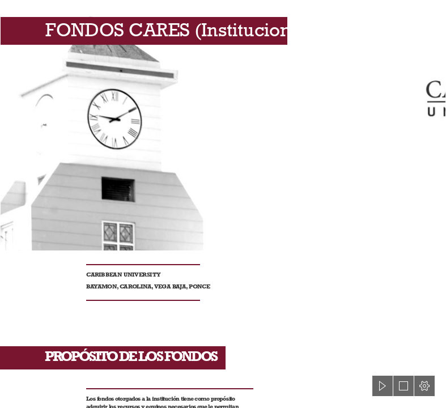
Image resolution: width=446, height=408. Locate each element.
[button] (382, 386)
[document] (223, 204)
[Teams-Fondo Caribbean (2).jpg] (223, 125)
